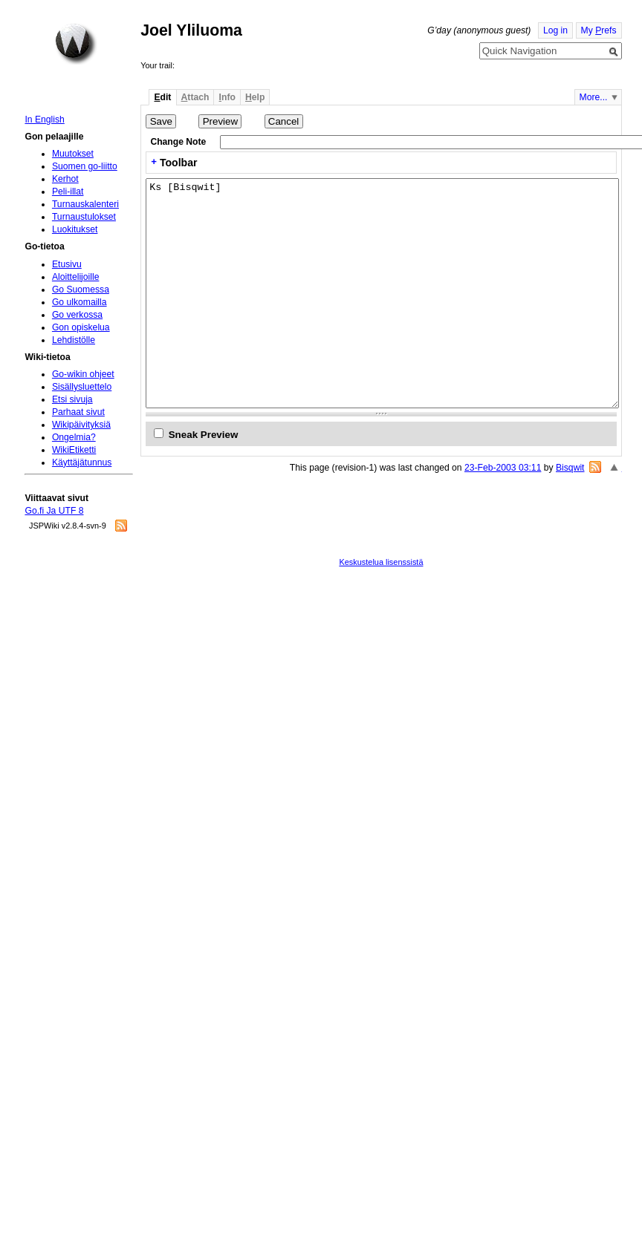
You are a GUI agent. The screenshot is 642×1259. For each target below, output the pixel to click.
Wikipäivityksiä (81, 424)
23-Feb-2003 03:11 (502, 467)
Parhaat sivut (78, 412)
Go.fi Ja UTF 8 (54, 511)
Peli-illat (68, 191)
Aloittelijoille (76, 277)
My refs (599, 30)
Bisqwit (570, 467)
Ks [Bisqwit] (382, 293)
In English (44, 119)
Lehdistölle (73, 340)
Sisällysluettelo (81, 387)
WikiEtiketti (74, 450)
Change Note (178, 142)
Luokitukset (75, 229)
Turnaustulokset (84, 217)
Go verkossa (77, 315)
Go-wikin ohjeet (83, 374)
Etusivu (67, 264)
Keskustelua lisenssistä (381, 561)
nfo (227, 97)
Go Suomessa (80, 289)
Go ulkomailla (79, 302)
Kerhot (65, 179)
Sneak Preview (204, 434)
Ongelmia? (74, 437)
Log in (555, 30)
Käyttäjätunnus (81, 462)
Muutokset (73, 153)
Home (76, 44)
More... (594, 97)
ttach (195, 97)
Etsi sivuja (72, 399)
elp (255, 97)
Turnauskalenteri (85, 204)
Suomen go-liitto (84, 166)
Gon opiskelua (81, 327)
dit (162, 97)
